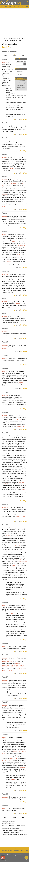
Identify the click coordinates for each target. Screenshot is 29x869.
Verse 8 (4, 299)
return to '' (21, 119)
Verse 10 (5, 329)
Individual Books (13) (20, 88)
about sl (24, 850)
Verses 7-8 (5, 271)
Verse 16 (5, 412)
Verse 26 (5, 643)
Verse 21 (5, 525)
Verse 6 (4, 213)
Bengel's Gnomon (9, 40)
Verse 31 (5, 734)
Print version (20, 71)
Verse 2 (4, 123)
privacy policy (18, 849)
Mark (19, 40)
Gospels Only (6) (21, 85)
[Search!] (24, 64)
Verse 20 (5, 504)
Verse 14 (5, 392)
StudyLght (9, 3)
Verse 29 (5, 702)
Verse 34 (5, 805)
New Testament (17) (21, 83)
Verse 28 (5, 677)
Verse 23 (5, 602)
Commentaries (13, 38)
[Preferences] (27, 6)
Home (5, 38)
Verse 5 (4, 177)
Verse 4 (4, 154)
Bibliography (20, 74)
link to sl (14, 852)
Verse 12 (5, 355)
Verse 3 (4, 138)
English (23, 38)
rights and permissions (7, 850)
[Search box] (19, 64)
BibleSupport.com (13, 825)
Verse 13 (5, 368)
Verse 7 (4, 231)
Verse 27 (5, 655)
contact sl (17, 850)
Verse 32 (5, 794)
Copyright (19, 73)
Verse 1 (4, 59)
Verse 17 (5, 433)
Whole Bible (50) (21, 80)
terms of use (8, 849)
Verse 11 (5, 342)
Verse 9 (4, 314)
